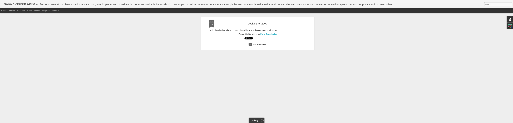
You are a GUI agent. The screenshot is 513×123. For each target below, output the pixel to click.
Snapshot (46, 10)
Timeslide (55, 10)
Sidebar (37, 10)
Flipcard (12, 10)
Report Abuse (272, 121)
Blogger (264, 121)
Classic (4, 10)
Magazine (21, 10)
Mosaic (29, 10)
